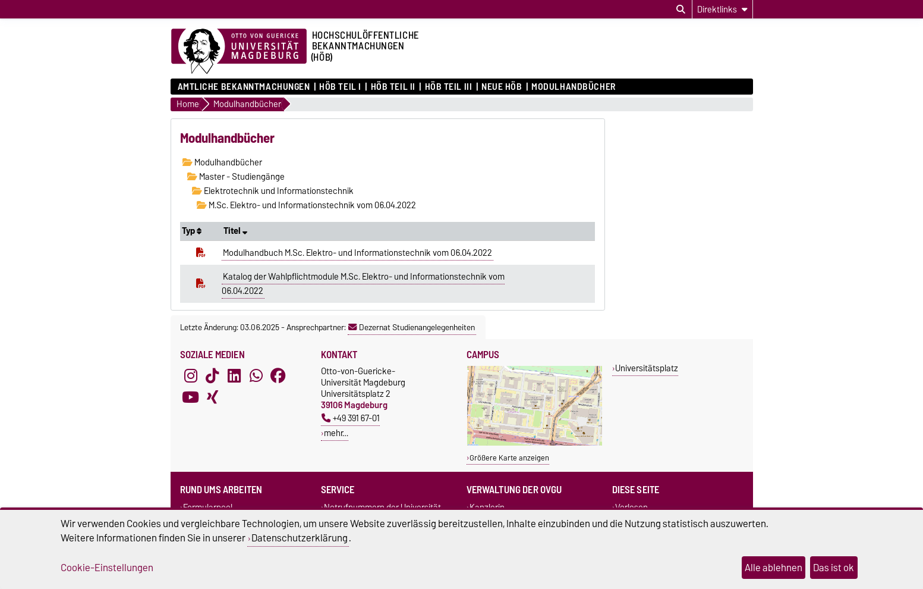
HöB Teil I (340, 87)
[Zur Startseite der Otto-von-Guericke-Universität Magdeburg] (239, 52)
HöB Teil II (393, 87)
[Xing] (212, 397)
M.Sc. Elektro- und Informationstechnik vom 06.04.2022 (306, 205)
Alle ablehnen (773, 567)
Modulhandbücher (573, 87)
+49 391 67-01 (351, 418)
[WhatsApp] (256, 376)
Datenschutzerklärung (299, 538)
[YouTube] (190, 397)
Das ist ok (833, 567)
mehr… (336, 432)
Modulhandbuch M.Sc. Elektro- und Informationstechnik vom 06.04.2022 (357, 253)
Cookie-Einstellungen (107, 567)
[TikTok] (212, 376)
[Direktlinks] (722, 9)
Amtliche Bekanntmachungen (244, 87)
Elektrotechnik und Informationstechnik (273, 191)
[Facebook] (278, 376)
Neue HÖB (501, 87)
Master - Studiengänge (236, 177)
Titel (235, 231)
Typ (191, 231)
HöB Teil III (448, 87)
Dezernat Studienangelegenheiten (411, 327)
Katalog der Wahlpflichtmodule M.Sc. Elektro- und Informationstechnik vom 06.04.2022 (363, 284)
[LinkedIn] (234, 376)
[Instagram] (190, 376)
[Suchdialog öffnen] (681, 9)
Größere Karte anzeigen (509, 458)
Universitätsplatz (646, 368)
